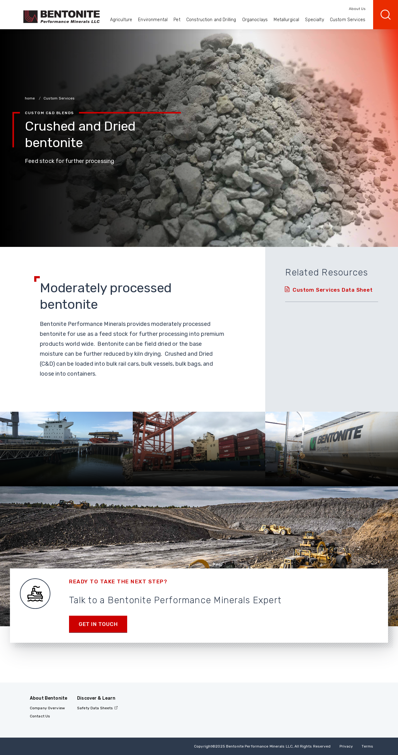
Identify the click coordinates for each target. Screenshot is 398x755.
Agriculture (121, 19)
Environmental (153, 19)
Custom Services (347, 19)
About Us (357, 9)
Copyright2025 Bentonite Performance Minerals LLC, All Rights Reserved (262, 746)
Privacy (346, 746)
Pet (177, 19)
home (30, 98)
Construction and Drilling (211, 19)
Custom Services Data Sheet (333, 290)
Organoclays (255, 19)
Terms (367, 746)
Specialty (314, 19)
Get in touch (98, 624)
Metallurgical (286, 19)
